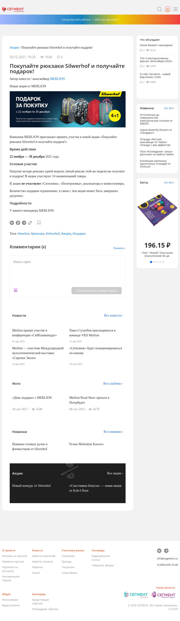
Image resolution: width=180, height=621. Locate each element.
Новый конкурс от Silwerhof (31, 485)
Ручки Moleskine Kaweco (86, 444)
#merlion (23, 233)
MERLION (57, 79)
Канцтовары (69, 572)
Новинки (37, 567)
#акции (66, 233)
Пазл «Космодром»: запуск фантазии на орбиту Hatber (157, 153)
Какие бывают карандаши (156, 45)
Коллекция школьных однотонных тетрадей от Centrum (155, 163)
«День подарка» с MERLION (32, 397)
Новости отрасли (42, 561)
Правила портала (13, 561)
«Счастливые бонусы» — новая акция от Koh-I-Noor (95, 488)
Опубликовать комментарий (97, 291)
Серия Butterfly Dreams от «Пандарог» (156, 131)
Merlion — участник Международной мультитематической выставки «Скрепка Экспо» (38, 353)
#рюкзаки (37, 233)
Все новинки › (113, 431)
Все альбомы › (113, 383)
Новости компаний (43, 556)
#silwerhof (53, 233)
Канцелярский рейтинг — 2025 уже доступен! (90, 19)
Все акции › (115, 473)
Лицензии (68, 567)
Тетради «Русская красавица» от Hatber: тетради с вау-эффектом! (155, 142)
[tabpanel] (157, 222)
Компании (68, 556)
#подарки (79, 233)
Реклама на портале (14, 556)
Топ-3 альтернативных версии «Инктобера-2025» (156, 60)
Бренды (66, 561)
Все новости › (113, 315)
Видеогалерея (11, 605)
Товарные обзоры (103, 565)
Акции (14, 47)
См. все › (169, 108)
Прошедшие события (45, 609)
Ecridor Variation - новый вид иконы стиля (155, 75)
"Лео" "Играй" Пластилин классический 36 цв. (157, 254)
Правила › (119, 248)
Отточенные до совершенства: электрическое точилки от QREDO (156, 119)
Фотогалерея (10, 599)
